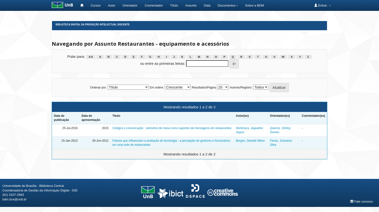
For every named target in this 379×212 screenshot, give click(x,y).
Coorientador (154, 5)
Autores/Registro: (241, 87)
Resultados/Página (204, 87)
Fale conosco (361, 201)
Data (207, 5)
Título (174, 5)
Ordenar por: (98, 87)
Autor (111, 5)
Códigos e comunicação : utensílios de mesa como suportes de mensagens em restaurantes (171, 128)
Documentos (228, 5)
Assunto (191, 5)
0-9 (91, 56)
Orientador (130, 5)
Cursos (96, 5)
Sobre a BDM (254, 5)
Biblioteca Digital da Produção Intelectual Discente (93, 24)
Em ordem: (157, 87)
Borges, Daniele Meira (250, 140)
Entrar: (322, 5)
